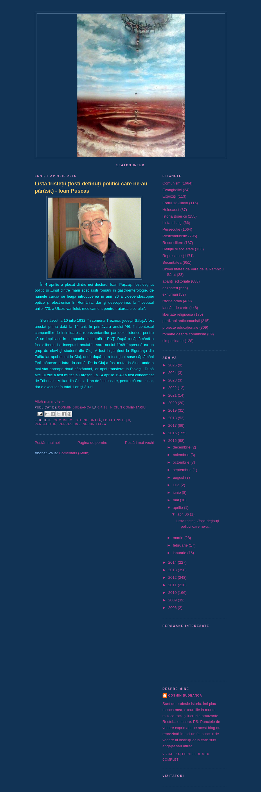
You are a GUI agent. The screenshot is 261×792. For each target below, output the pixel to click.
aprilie (178, 507)
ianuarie (180, 553)
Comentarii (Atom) (74, 453)
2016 (173, 433)
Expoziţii (170, 196)
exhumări (170, 294)
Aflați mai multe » (49, 401)
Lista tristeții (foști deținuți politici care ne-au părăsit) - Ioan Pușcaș (91, 187)
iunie (177, 492)
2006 (173, 607)
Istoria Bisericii (175, 216)
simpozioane (173, 341)
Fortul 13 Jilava (175, 203)
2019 (173, 410)
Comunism (63, 420)
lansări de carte (175, 307)
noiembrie (181, 455)
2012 (173, 577)
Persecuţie (46, 424)
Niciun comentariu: (128, 407)
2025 (173, 365)
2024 (173, 372)
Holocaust (171, 209)
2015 (173, 440)
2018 (173, 418)
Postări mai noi (47, 442)
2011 (173, 585)
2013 (173, 570)
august (179, 477)
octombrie (181, 462)
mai (176, 500)
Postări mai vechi (139, 442)
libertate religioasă (178, 314)
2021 (173, 395)
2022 (173, 388)
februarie (181, 545)
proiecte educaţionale (181, 327)
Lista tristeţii (116, 420)
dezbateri (170, 288)
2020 (173, 403)
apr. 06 (183, 514)
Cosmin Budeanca (185, 695)
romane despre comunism (184, 334)
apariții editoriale (176, 281)
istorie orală (88, 420)
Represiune (70, 424)
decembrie (182, 447)
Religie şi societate (178, 249)
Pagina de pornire (92, 442)
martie (178, 538)
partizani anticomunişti (181, 321)
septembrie (182, 470)
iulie (177, 485)
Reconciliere (173, 243)
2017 (173, 425)
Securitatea (95, 424)
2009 (173, 600)
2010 (173, 592)
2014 (173, 562)
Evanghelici (172, 190)
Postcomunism (175, 236)
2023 (173, 380)
